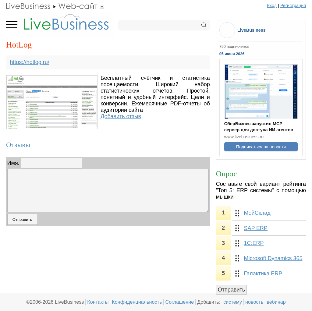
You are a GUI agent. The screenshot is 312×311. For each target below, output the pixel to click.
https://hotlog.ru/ (29, 62)
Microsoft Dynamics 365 (273, 258)
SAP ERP (256, 228)
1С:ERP (254, 243)
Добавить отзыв (121, 116)
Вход (272, 5)
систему (232, 302)
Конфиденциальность (137, 302)
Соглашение (179, 302)
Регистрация (293, 5)
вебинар (276, 302)
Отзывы (18, 145)
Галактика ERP (263, 273)
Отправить (231, 290)
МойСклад (257, 213)
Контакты (97, 302)
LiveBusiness (251, 30)
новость (254, 302)
